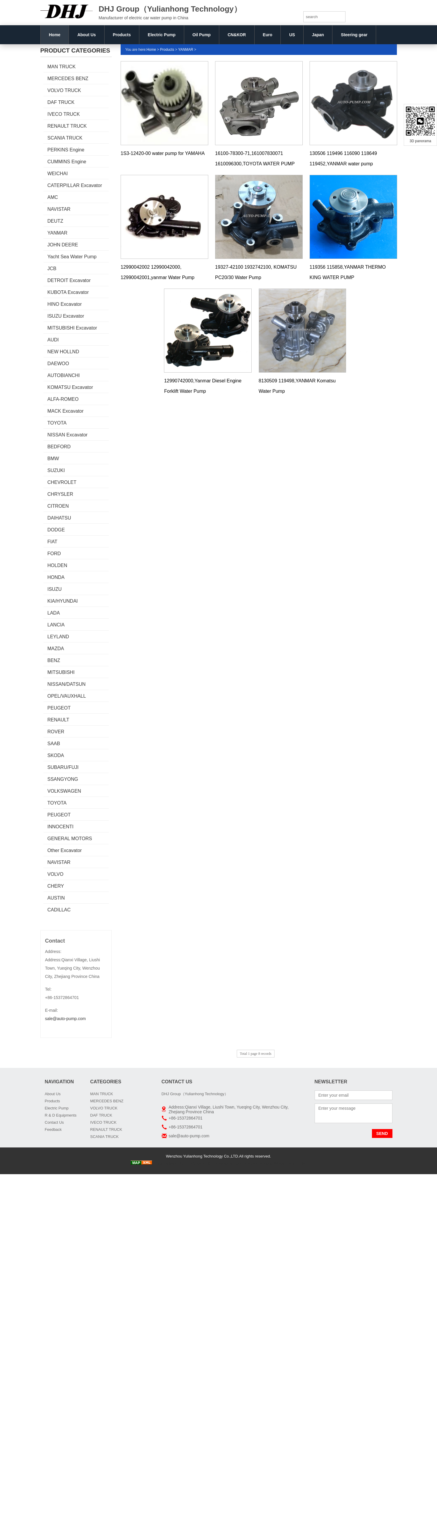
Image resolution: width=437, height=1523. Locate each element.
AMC (53, 197)
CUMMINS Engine (67, 161)
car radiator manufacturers (235, 1163)
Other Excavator (65, 850)
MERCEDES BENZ (68, 78)
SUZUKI (56, 470)
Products (122, 34)
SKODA (56, 755)
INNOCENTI (61, 826)
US (292, 34)
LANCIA (56, 624)
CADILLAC (59, 909)
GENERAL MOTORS (70, 838)
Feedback (53, 1129)
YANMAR (57, 232)
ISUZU (55, 589)
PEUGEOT (59, 707)
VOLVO (56, 874)
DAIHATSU (59, 517)
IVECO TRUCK (64, 114)
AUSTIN (56, 897)
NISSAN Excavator (68, 434)
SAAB (54, 743)
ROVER (56, 731)
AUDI (53, 339)
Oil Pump (202, 34)
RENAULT (59, 719)
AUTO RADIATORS (195, 1163)
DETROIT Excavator (69, 280)
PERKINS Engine (66, 149)
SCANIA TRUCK (65, 137)
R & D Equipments (61, 1115)
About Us (86, 34)
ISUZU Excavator (66, 316)
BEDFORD (59, 446)
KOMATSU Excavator (70, 387)
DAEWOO (58, 363)
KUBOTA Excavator (68, 292)
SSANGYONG (63, 779)
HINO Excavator (65, 304)
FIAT (52, 541)
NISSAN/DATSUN (67, 684)
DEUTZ (55, 221)
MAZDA (56, 648)
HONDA (56, 577)
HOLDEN (57, 565)
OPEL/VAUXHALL (67, 696)
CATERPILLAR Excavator (75, 185)
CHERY (56, 886)
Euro (267, 34)
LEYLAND (58, 636)
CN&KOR (237, 34)
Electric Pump (161, 34)
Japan (318, 34)
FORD (54, 553)
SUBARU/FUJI (63, 767)
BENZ (54, 660)
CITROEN (58, 506)
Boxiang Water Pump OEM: (282, 1163)
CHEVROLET (62, 482)
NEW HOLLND (63, 351)
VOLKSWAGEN (64, 791)
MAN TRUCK (62, 66)
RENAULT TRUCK (67, 126)
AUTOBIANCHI (64, 375)
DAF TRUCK (61, 102)
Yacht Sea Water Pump (72, 256)
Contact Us (54, 1122)
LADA (54, 612)
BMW (53, 458)
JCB (52, 268)
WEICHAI (58, 173)
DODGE (56, 529)
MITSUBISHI (61, 672)
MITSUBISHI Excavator (72, 327)
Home (55, 34)
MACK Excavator (66, 411)
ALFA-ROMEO (63, 399)
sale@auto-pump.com (65, 1018)
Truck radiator (165, 1163)
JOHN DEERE (63, 244)
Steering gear (354, 34)
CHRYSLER (60, 494)
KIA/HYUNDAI (63, 601)
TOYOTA (57, 422)
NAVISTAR (59, 209)
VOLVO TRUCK (64, 90)
